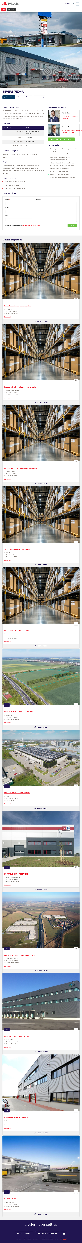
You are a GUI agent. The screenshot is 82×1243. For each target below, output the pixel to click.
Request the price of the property (61, 139)
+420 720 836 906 (68, 132)
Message (39, 199)
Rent (3, 9)
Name (7, 199)
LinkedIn (64, 1234)
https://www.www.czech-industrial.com (10, 3)
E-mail (7, 207)
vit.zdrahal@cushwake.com (70, 116)
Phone (7, 215)
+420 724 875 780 (41, 321)
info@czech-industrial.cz (47, 1234)
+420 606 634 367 (68, 118)
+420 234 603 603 (24, 1234)
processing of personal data (31, 225)
